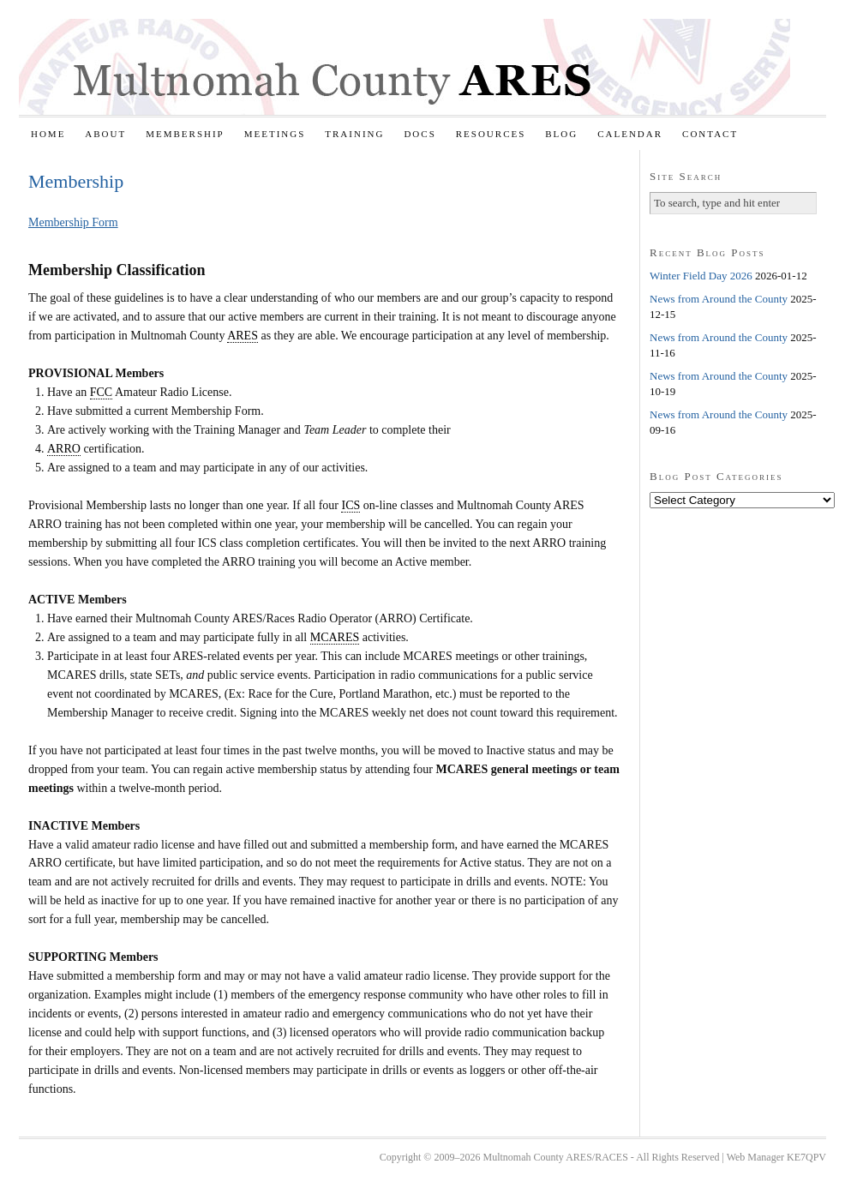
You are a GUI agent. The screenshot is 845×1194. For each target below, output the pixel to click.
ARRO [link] (64, 448)
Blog (561, 134)
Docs (419, 134)
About (105, 134)
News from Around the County (719, 298)
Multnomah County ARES (404, 67)
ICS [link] (350, 505)
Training (354, 134)
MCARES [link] (335, 637)
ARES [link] (242, 335)
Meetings (275, 134)
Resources (491, 134)
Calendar (629, 134)
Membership (185, 134)
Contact (710, 134)
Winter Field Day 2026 (701, 275)
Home (48, 134)
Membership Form (73, 222)
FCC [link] (101, 392)
